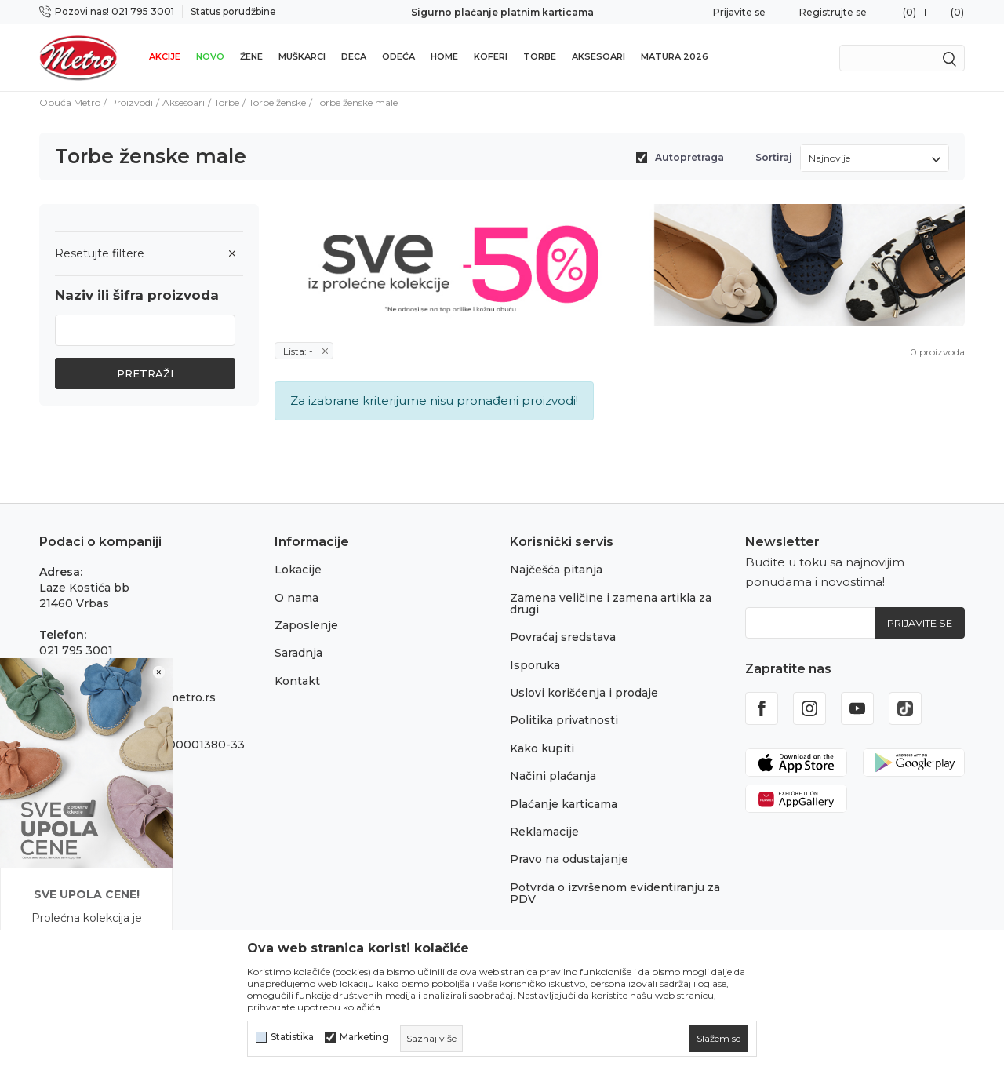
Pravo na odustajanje (569, 859)
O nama (296, 598)
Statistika (292, 1037)
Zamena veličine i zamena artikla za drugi (610, 604)
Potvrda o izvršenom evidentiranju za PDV (615, 893)
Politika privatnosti (564, 720)
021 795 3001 (76, 650)
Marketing (364, 1037)
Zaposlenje (306, 625)
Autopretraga (689, 157)
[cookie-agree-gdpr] (718, 1038)
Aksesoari (598, 56)
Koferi (490, 56)
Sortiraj (773, 157)
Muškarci (302, 56)
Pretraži (145, 373)
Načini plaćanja (553, 776)
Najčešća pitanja (556, 569)
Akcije (164, 56)
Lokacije (298, 569)
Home (444, 56)
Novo (210, 56)
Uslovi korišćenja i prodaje (584, 693)
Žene (251, 56)
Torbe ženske (277, 102)
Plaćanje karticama (563, 804)
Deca (353, 56)
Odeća (398, 56)
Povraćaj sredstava (563, 637)
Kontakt (297, 681)
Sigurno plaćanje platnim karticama (502, 12)
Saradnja (298, 653)
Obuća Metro (69, 102)
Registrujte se (833, 12)
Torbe (539, 56)
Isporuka (535, 665)
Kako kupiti (542, 748)
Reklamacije (544, 832)
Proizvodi (131, 102)
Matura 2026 (674, 56)
